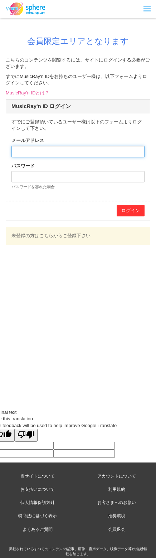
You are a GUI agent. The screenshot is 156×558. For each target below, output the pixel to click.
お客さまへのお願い (116, 502)
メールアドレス (27, 140)
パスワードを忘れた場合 (33, 187)
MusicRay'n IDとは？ (27, 93)
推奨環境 (116, 515)
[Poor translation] (26, 435)
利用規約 (116, 489)
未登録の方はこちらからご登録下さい (51, 235)
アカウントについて (116, 476)
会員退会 (116, 529)
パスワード (23, 165)
